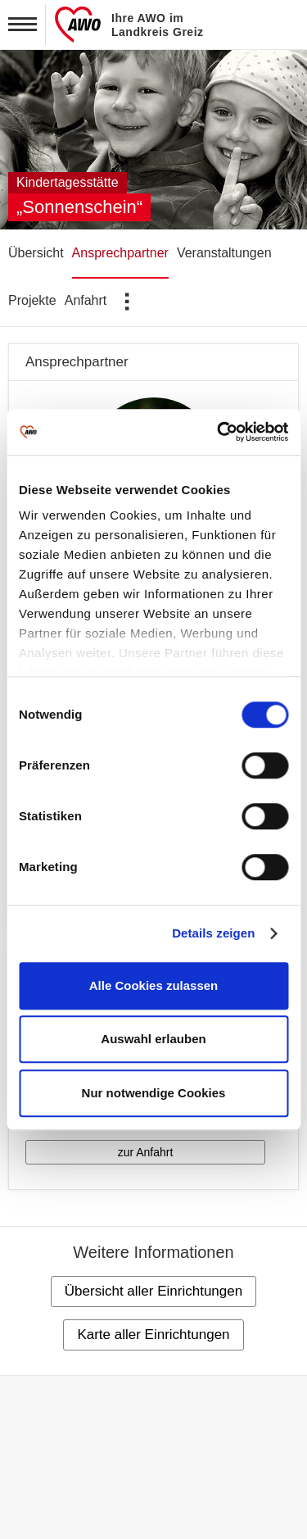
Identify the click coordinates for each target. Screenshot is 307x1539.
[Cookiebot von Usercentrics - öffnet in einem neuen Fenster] (218, 432)
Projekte (32, 300)
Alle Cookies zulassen (154, 985)
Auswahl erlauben (153, 1039)
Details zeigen (213, 933)
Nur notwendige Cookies (154, 1093)
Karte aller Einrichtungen (153, 1334)
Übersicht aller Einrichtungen (153, 1291)
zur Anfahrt (146, 1152)
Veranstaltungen (224, 253)
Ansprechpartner (120, 253)
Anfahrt (86, 300)
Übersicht (36, 253)
